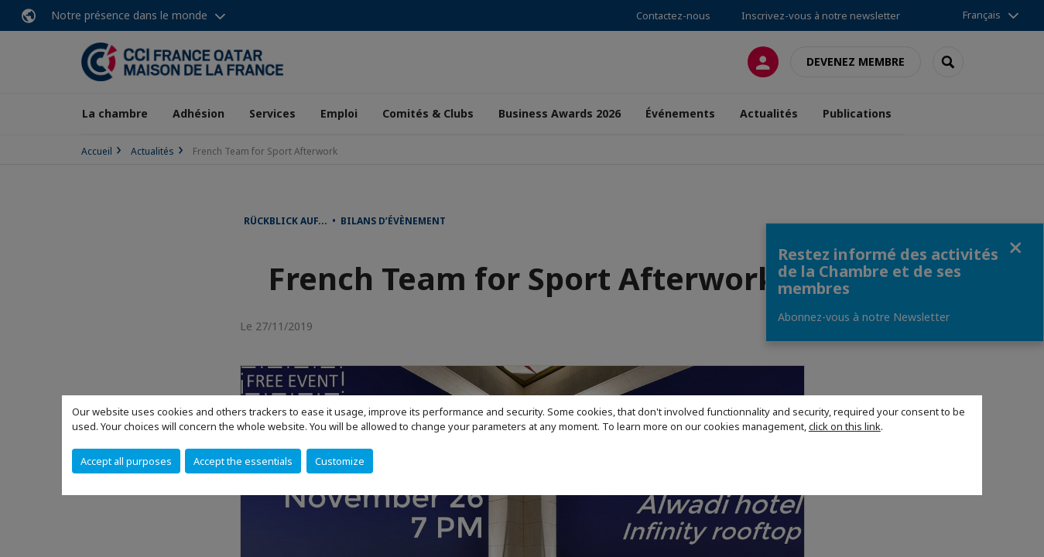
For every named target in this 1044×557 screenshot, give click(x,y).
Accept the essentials (243, 461)
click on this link (845, 426)
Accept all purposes (126, 461)
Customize (340, 461)
